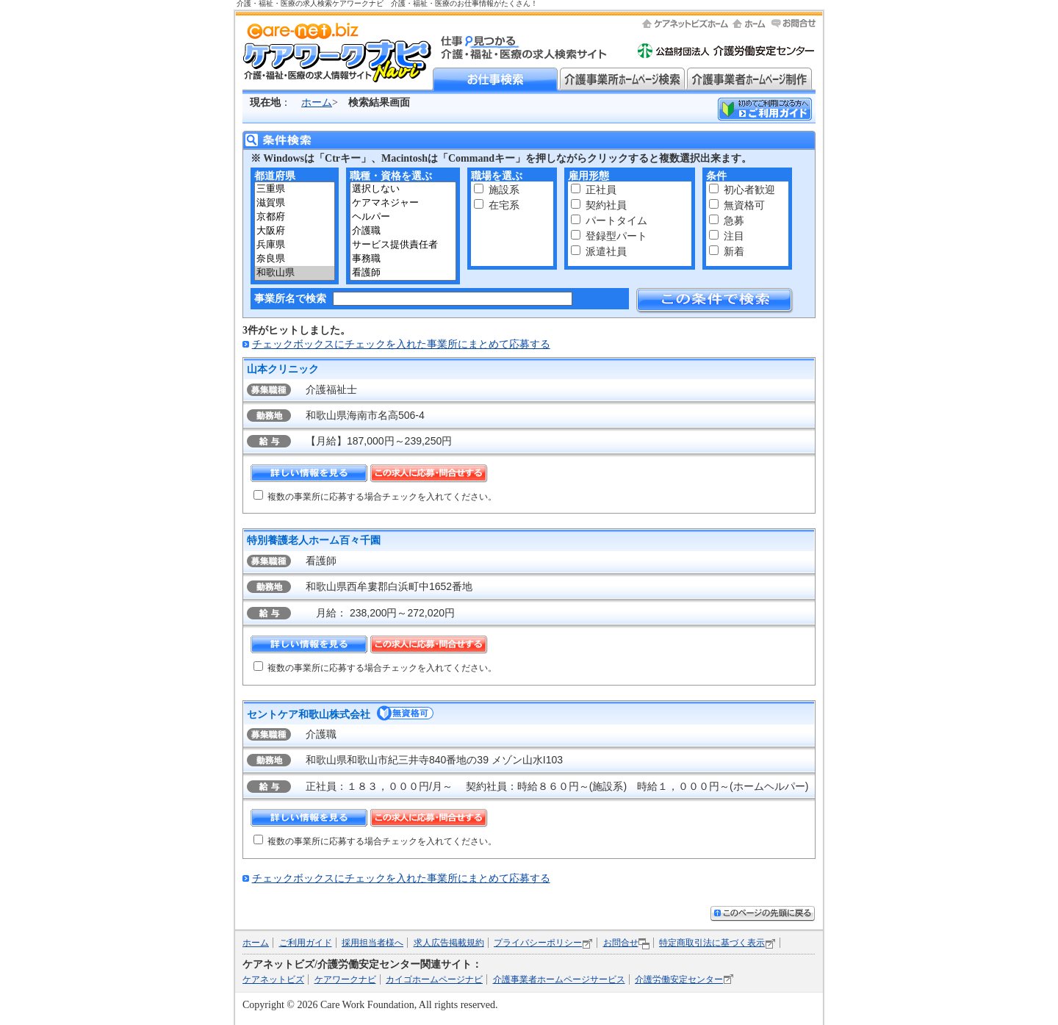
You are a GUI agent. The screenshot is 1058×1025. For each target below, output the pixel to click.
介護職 (403, 231)
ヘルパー (403, 217)
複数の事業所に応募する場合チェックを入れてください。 (382, 497)
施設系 (504, 189)
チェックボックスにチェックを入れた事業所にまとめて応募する (401, 344)
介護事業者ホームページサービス (559, 979)
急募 (734, 220)
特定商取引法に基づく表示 (712, 943)
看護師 (403, 273)
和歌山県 (294, 273)
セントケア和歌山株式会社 (308, 714)
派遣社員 (606, 251)
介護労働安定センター (679, 979)
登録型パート (616, 236)
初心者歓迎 (749, 189)
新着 (734, 251)
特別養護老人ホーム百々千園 (314, 540)
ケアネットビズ (273, 979)
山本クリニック (283, 369)
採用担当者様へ (372, 943)
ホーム (316, 102)
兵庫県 (294, 245)
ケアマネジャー (403, 203)
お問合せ (620, 943)
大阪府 (294, 231)
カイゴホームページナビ (434, 979)
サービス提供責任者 (403, 245)
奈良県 (294, 259)
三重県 (294, 189)
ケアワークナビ (345, 979)
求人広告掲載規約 (449, 943)
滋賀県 (294, 203)
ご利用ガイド (305, 943)
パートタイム (616, 220)
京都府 (294, 217)
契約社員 (606, 205)
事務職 (403, 259)
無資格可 (744, 205)
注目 (734, 236)
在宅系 (504, 205)
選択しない (403, 189)
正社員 (601, 189)
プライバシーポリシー (538, 943)
